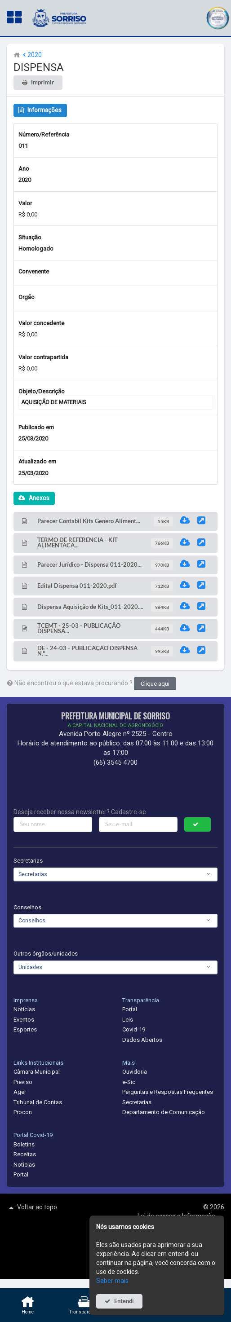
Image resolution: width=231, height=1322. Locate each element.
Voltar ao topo (32, 1207)
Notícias (24, 1009)
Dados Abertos (142, 1039)
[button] (217, 17)
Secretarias (28, 860)
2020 (31, 54)
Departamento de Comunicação (163, 1112)
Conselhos (27, 907)
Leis (127, 1019)
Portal (129, 1009)
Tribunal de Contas (37, 1102)
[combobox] (115, 874)
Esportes (25, 1029)
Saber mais (112, 1280)
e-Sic (128, 1082)
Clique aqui (155, 683)
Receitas (24, 1154)
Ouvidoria (134, 1071)
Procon (22, 1112)
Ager (19, 1091)
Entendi (124, 1301)
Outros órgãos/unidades (45, 953)
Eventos (23, 1019)
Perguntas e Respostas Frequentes (167, 1091)
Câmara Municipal (36, 1071)
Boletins (24, 1144)
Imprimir (42, 82)
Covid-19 (133, 1029)
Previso (22, 1082)
